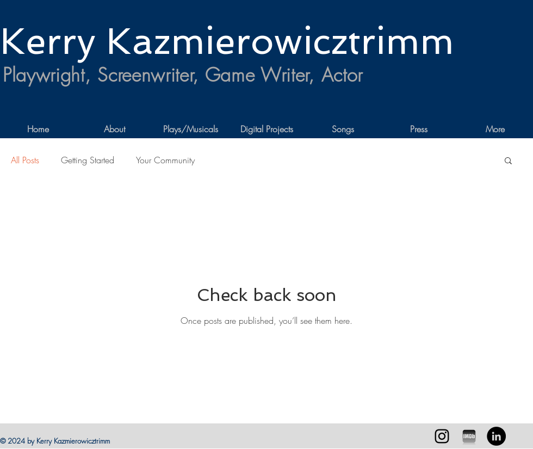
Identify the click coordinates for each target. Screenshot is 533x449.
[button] (508, 161)
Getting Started (87, 160)
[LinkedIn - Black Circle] (496, 436)
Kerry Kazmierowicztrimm (227, 41)
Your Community (165, 160)
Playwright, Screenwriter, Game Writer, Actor (183, 74)
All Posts (25, 160)
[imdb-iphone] (469, 436)
